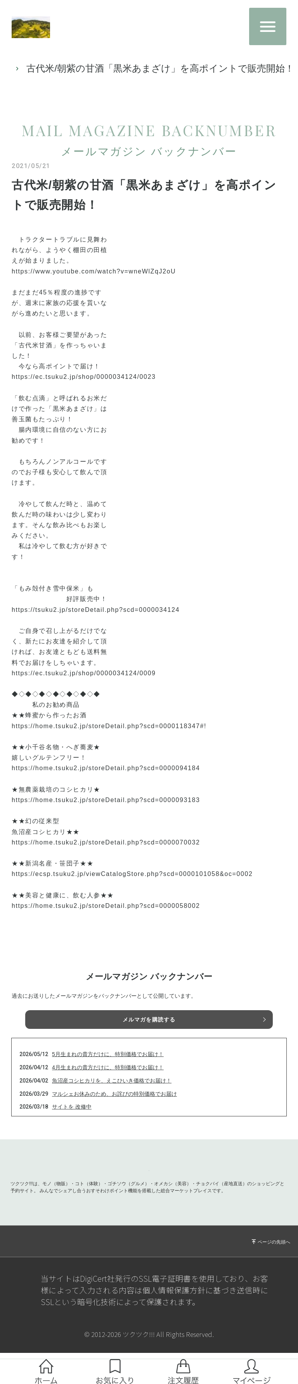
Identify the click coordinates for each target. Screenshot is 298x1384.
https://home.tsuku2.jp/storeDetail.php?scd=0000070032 (106, 851)
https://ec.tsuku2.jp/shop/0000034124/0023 (84, 386)
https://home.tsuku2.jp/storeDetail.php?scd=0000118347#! (109, 735)
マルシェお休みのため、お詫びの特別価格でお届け (114, 1103)
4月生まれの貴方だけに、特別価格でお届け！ (108, 1077)
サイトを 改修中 (72, 1116)
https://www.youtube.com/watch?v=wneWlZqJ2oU (94, 280)
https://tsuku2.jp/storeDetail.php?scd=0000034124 (96, 619)
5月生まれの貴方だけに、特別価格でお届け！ (108, 1063)
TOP (17, 73)
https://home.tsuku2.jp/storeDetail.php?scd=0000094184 (106, 777)
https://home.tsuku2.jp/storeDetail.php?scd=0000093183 (106, 809)
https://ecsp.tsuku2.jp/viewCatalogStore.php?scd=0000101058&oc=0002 (132, 883)
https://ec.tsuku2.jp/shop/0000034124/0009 (84, 682)
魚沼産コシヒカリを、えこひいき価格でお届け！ (112, 1090)
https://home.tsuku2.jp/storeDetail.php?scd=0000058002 (106, 915)
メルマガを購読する (149, 1029)
